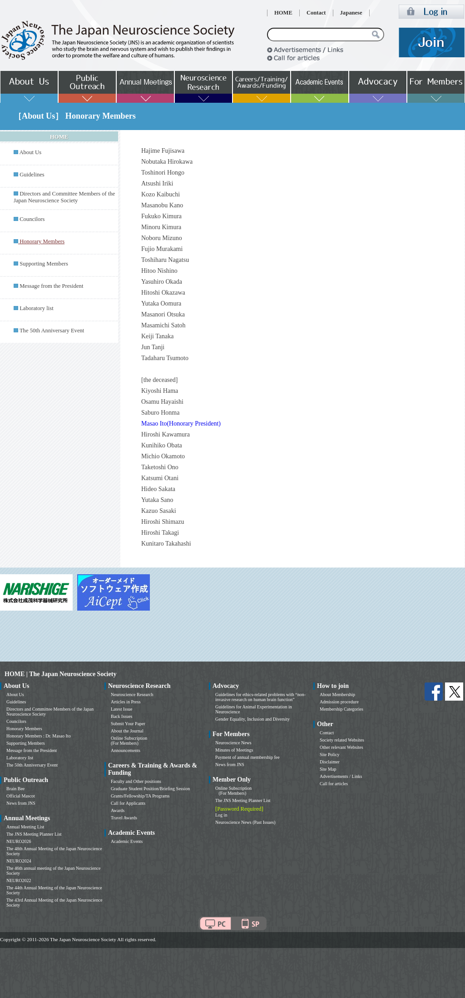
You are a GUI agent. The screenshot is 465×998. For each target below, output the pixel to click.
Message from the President (51, 286)
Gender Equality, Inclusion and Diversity (252, 719)
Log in (221, 814)
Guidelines (32, 174)
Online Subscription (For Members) (129, 741)
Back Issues (122, 716)
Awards (117, 810)
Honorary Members (24, 728)
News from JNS (20, 803)
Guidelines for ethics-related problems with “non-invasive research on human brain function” (260, 697)
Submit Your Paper (128, 723)
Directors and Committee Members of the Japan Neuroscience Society (64, 197)
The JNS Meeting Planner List (34, 834)
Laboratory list (37, 308)
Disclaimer (330, 761)
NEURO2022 (18, 880)
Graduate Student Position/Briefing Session (150, 788)
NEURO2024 (18, 860)
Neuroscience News (233, 742)
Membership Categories (341, 709)
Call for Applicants (128, 803)
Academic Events (127, 841)
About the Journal (127, 730)
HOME (283, 13)
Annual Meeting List (25, 826)
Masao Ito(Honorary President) (181, 423)
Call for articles (334, 783)
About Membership (337, 694)
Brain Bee (15, 788)
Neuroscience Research (132, 694)
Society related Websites (342, 739)
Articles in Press (126, 701)
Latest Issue (122, 709)
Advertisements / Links (341, 776)
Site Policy (330, 754)
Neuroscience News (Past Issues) (245, 822)
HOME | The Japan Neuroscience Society (60, 674)
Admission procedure (339, 701)
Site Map (328, 769)
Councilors (32, 219)
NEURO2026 (18, 841)
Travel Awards (124, 817)
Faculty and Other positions (136, 781)
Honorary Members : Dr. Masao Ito (38, 735)
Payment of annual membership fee (247, 757)
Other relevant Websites (341, 747)
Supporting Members (44, 264)
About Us (30, 152)
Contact (316, 13)
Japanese (351, 13)
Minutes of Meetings (234, 749)
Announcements (125, 750)
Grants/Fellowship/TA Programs (140, 795)
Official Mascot (20, 795)
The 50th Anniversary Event (52, 330)
